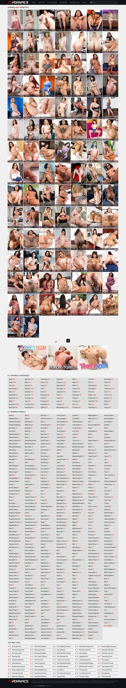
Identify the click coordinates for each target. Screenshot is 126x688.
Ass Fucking (13, 388)
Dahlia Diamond (30, 600)
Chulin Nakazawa (31, 560)
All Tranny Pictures (107, 663)
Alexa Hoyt (13, 450)
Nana (74, 578)
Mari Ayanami (77, 472)
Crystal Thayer (30, 588)
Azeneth (12, 600)
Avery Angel (14, 591)
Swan (107, 443)
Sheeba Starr (93, 616)
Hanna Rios (45, 550)
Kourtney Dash (62, 560)
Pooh (90, 522)
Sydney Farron (109, 447)
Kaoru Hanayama (63, 478)
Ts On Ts (108, 395)
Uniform (108, 398)
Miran (75, 553)
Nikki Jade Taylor (78, 635)
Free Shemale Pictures (64, 673)
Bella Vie (28, 431)
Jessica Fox (61, 437)
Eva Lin (44, 478)
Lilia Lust (60, 613)
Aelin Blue (13, 428)
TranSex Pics (61, 676)
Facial (44, 385)
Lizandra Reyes (77, 421)
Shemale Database (40, 646)
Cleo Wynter (29, 575)
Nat (74, 597)
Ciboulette (29, 563)
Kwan (59, 566)
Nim (90, 421)
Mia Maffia (76, 513)
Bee (11, 638)
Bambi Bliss (13, 629)
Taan (106, 453)
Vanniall (107, 531)
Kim (58, 535)
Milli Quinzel (76, 531)
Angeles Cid (14, 516)
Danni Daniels (30, 613)
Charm (27, 535)
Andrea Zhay (13, 509)
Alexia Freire (13, 456)
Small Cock (93, 398)
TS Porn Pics (41, 686)
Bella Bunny (29, 425)
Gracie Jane (45, 535)
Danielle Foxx (30, 610)
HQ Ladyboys (83, 653)
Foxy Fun (44, 503)
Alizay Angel (14, 472)
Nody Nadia (92, 431)
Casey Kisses (30, 519)
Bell (27, 415)
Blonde (28, 385)
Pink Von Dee (93, 506)
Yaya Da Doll (108, 594)
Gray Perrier (45, 538)
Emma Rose (45, 450)
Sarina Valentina (94, 588)
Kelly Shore (61, 513)
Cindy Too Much (30, 569)
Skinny (92, 395)
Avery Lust (13, 594)
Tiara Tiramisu (109, 475)
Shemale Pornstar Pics (86, 646)
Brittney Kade (30, 465)
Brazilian (29, 392)
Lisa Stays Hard (62, 638)
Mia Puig (75, 516)
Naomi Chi (76, 591)
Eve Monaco (45, 487)
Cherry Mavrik (30, 547)
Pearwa (91, 494)
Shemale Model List (40, 670)
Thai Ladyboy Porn (107, 666)
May (74, 491)
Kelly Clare (61, 509)
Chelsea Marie (30, 538)
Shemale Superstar (18, 650)
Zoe (106, 616)
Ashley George (15, 557)
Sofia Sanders (109, 418)
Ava (11, 585)
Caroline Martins (30, 506)
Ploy (90, 516)
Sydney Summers (110, 450)
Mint (74, 544)
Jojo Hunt (60, 456)
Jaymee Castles (46, 635)
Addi (11, 415)
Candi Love (29, 491)
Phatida (91, 500)
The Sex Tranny (84, 676)
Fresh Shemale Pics (40, 676)
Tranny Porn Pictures (63, 660)
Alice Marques (14, 465)
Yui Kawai (108, 604)
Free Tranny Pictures (40, 656)
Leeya (59, 588)
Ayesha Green (14, 597)
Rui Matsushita (93, 553)
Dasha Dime (29, 626)
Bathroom (13, 398)
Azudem (12, 604)
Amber (12, 484)
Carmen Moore (31, 503)
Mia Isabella (77, 509)
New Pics (41, 2)
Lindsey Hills (61, 632)
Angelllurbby (14, 525)
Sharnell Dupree (93, 613)
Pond (90, 519)
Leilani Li (60, 591)
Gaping (44, 407)
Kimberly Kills (62, 547)
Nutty (91, 447)
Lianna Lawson (62, 607)
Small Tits (93, 401)
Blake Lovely (29, 453)
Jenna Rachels (62, 421)
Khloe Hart (61, 528)
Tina (106, 487)
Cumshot (29, 404)
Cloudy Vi (28, 578)
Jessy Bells (61, 443)
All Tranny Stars (17, 653)
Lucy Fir (75, 434)
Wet (106, 404)
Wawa (107, 566)
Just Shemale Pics (85, 660)
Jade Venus (45, 610)
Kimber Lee (61, 544)
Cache (28, 481)
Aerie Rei (12, 431)
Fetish (43, 392)
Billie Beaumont (30, 443)
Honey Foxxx (45, 578)
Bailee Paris (13, 610)
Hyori (43, 582)
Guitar (43, 544)
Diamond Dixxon (31, 632)
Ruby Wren (92, 550)
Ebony (44, 382)
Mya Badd (76, 566)
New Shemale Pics (85, 650)
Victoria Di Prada (110, 547)
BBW (12, 401)
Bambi (12, 626)
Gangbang (45, 404)
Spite (106, 428)
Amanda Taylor (14, 481)
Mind (74, 538)
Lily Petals (60, 629)
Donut (43, 421)
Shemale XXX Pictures (64, 653)
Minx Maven (76, 547)
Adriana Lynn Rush (15, 421)
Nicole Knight (77, 626)
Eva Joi (44, 475)
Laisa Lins (60, 572)
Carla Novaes (30, 500)
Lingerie (60, 404)
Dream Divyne (46, 425)
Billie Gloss (29, 447)
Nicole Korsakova (78, 629)
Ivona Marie (45, 591)
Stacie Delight (109, 431)
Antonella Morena (15, 541)
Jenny (59, 428)
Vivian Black (108, 560)
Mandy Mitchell (78, 456)
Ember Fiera (45, 440)
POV (91, 382)
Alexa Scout (13, 453)
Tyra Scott (108, 506)
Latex (59, 395)
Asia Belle (13, 560)
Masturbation (62, 407)
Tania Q (108, 456)
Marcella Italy (77, 465)
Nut (90, 443)
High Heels (61, 385)
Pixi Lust (91, 513)
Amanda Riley (14, 478)
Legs (59, 401)
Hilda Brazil (45, 563)
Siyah (90, 629)
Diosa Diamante (30, 638)
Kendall (60, 516)
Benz (27, 437)
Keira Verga (61, 506)
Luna (74, 437)
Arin (11, 550)
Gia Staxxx (45, 509)
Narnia (75, 594)
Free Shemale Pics (85, 673)
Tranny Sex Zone (107, 656)
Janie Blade (45, 622)
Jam (43, 613)
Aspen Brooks (14, 563)
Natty (75, 619)
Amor (11, 497)
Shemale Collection (18, 676)
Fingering (45, 395)
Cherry (28, 541)
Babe (12, 392)
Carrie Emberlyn (30, 509)
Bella (27, 418)
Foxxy (44, 500)
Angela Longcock (15, 513)
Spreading (92, 407)
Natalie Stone (77, 613)
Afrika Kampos (14, 434)
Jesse (60, 434)
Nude (75, 382)
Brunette (29, 395)
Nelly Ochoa (77, 622)
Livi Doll (75, 415)
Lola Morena (77, 425)
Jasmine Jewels (47, 629)
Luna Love (76, 440)
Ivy (42, 597)
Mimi (74, 535)
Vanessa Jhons (109, 522)
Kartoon (60, 487)
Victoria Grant (109, 550)
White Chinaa (109, 572)
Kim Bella (60, 538)
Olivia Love (92, 453)
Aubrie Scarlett (14, 578)
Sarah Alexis (93, 582)
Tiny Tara (108, 491)
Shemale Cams (75, 2)
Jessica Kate (61, 440)
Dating (84, 2)
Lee (59, 585)
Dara (27, 622)
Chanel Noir (29, 528)
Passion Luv (92, 475)
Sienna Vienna (93, 622)
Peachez (92, 491)
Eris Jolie (44, 465)
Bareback (13, 395)
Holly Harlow (45, 566)
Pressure (91, 531)
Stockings (108, 379)
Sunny (106, 434)
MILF (74, 379)
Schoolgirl (92, 388)
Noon (90, 437)
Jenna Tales (61, 425)
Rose (90, 547)
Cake (27, 487)
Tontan (107, 494)
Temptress (108, 465)
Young (107, 407)
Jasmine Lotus (46, 632)
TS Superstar (83, 670)
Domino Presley (46, 418)
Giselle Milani (45, 525)
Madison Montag (78, 447)
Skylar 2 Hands (93, 632)
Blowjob (29, 388)
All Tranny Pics (16, 646)
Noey (90, 434)
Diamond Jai (29, 635)
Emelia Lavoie (45, 443)
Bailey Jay (13, 616)
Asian (12, 382)
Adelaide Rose (14, 418)
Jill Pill (59, 450)
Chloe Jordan (30, 550)
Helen (43, 560)
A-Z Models (63, 2)
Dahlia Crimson (30, 597)
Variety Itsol (108, 535)
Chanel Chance (30, 525)
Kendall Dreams (62, 519)
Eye (43, 494)
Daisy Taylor (29, 604)
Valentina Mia (109, 513)
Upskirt (107, 401)
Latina (60, 398)
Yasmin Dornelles (110, 588)
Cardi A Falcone (30, 497)
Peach (91, 487)
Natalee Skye (77, 600)
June (59, 462)
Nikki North (76, 638)
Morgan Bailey (78, 560)
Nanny (75, 585)
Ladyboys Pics (83, 656)
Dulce (43, 431)
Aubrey (12, 569)
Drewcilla (44, 428)
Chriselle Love (30, 553)
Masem (75, 487)
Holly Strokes (46, 572)
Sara (90, 578)
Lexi (59, 604)
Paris (90, 469)
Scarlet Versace (93, 600)
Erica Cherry (45, 456)
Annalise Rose (14, 538)
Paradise (92, 465)
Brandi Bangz (30, 459)
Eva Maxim (45, 481)
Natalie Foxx (77, 607)
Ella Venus (45, 437)
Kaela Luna (61, 469)
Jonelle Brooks (62, 459)
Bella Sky (28, 428)
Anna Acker (13, 531)
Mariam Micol (77, 478)
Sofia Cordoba (109, 415)
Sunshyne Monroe (110, 440)
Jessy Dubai (61, 447)
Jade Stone (45, 607)
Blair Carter (29, 450)
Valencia (107, 509)
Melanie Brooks (78, 500)
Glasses (60, 379)
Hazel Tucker (45, 557)
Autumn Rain (14, 582)
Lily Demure (61, 626)
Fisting (44, 398)
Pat (90, 478)
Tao (106, 459)
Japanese (61, 392)
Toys (107, 392)
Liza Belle (75, 418)
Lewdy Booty (61, 600)
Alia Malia (13, 459)
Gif (42, 513)
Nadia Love (76, 572)
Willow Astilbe (109, 575)
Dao (27, 619)
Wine (106, 578)
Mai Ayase (76, 450)
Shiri (90, 619)
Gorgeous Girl (46, 528)
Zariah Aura (108, 613)
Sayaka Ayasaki (93, 597)
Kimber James (62, 541)
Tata (106, 462)
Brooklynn (29, 472)
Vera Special (108, 544)
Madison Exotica (78, 443)
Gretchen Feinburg (47, 541)
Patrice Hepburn (94, 481)
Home (34, 2)
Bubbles (28, 478)
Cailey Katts (29, 484)
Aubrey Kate (14, 572)
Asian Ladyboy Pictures (109, 646)
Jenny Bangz (62, 431)
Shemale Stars (16, 663)
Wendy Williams (110, 569)
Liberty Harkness (63, 610)
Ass (12, 385)
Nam (74, 575)
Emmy (44, 453)
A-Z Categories (52, 2)
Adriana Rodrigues (15, 425)
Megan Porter (77, 494)
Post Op (91, 379)
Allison (12, 475)
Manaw (75, 453)
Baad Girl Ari (14, 607)
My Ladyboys (106, 673)
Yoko (106, 600)
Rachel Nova (93, 544)
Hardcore (61, 382)
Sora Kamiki (108, 421)
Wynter (107, 585)
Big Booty (13, 404)
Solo (91, 404)
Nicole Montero (78, 632)
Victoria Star (108, 553)
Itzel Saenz (45, 588)
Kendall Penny (62, 522)
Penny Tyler (93, 497)
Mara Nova (76, 462)
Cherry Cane (29, 544)
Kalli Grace (61, 472)
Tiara (106, 472)
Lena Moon (61, 597)
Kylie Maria (61, 569)
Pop (90, 525)
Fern (43, 497)
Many (75, 459)
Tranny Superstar (39, 663)
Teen (107, 385)
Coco (27, 582)
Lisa (59, 635)
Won (106, 582)
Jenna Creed (61, 415)
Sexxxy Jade (93, 610)
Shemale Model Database (65, 663)
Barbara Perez (14, 635)
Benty (27, 434)
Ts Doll (106, 503)
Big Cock (13, 407)
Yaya (106, 591)
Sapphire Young (94, 575)
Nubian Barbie (93, 440)
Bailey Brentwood (15, 613)
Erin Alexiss (45, 462)
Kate (59, 494)
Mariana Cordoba (79, 481)
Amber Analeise (14, 491)
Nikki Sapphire (93, 415)
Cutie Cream (29, 591)
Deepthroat (29, 407)
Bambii (11, 632)
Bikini (28, 382)
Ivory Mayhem (46, 594)
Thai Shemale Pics (107, 653)
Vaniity (107, 525)
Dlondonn (45, 415)
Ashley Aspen (14, 553)
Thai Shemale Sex (62, 656)
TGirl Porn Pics (38, 660)
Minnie (75, 541)
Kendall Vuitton (62, 525)
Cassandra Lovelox (31, 522)
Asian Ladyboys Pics (18, 670)
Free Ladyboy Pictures (63, 646)
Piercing (76, 401)
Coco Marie (29, 585)
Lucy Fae (75, 431)
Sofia (90, 638)
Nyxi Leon (92, 450)
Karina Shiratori (62, 481)
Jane (43, 616)
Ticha (106, 478)
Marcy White (76, 469)
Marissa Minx (77, 484)
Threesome (109, 388)
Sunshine (107, 437)
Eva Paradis (45, 484)
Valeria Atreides (110, 519)
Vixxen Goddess (110, 563)
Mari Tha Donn (77, 475)
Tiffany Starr (109, 484)
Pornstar (76, 407)
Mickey (75, 519)
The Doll (107, 469)
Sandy (91, 569)
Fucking (45, 401)
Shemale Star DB (17, 673)
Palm (90, 459)
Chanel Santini (30, 531)
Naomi (75, 588)
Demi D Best (29, 629)
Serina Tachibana (94, 607)
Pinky (91, 509)
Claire (27, 572)
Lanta (59, 575)
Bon (27, 456)
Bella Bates (29, 421)
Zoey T (107, 622)
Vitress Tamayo (110, 557)
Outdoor (76, 388)
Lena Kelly (61, 594)
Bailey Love (13, 619)
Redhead (92, 385)
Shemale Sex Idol (39, 650)
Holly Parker (45, 569)
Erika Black (45, 459)
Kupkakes (60, 563)
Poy (90, 528)
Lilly (58, 619)
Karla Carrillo (62, 484)
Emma (44, 447)
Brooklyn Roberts (31, 469)
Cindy (27, 566)
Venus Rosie (108, 541)
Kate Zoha (61, 497)
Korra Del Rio (61, 557)
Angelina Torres (15, 522)
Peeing (75, 398)
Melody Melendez (78, 503)
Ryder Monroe (93, 557)
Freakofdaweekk (47, 506)
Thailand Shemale (17, 660)
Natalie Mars (77, 610)
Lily (58, 622)
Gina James (45, 519)
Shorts (91, 392)
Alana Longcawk (15, 440)
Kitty (59, 553)
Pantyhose (76, 395)
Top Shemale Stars (40, 673)
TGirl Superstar (106, 676)
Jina (58, 453)
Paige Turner (93, 456)
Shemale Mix (16, 656)
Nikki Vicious (93, 418)
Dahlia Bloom (30, 594)
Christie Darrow (30, 557)
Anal (12, 379)
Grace (43, 531)
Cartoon (28, 516)
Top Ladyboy (106, 660)
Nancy (75, 582)
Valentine (108, 516)
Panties (76, 392)
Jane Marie (45, 619)
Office (75, 385)
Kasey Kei (60, 491)
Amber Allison (14, 487)
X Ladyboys (60, 670)
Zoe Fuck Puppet (110, 619)
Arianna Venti (14, 544)
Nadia (75, 569)
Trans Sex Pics (38, 666)
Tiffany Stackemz (110, 481)
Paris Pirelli (92, 472)
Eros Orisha (45, 469)
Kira (58, 550)
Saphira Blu (92, 572)
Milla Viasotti (77, 528)
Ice (42, 585)
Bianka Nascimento (32, 440)
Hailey (43, 547)
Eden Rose (45, 434)
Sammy (91, 563)
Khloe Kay (60, 531)
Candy (28, 494)
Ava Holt (12, 588)
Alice (11, 462)
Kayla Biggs (61, 500)
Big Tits (29, 379)
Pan (90, 462)
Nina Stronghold (94, 425)
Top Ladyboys (61, 650)
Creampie (29, 398)
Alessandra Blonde (16, 447)
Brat (27, 462)
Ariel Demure (14, 547)
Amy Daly (13, 503)
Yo (106, 597)
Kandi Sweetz (62, 475)
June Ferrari (61, 465)
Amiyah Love (14, 494)
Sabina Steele (93, 560)
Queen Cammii (93, 538)
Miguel (75, 522)
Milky (74, 525)
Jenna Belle (45, 638)
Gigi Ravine (45, 516)
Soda (90, 635)
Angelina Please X (15, 519)
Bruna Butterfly (30, 475)
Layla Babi (61, 578)
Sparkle (107, 425)
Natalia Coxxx (77, 604)
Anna (11, 528)
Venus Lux (108, 538)
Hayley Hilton (46, 553)
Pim (90, 503)
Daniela (28, 607)
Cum (28, 401)
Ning (90, 428)
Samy (90, 566)
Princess (91, 535)
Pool (75, 404)
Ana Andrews (14, 506)
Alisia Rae (13, 469)
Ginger (43, 522)
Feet (43, 388)
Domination (45, 379)
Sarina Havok (93, 585)
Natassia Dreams (79, 616)
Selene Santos (93, 604)
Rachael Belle (93, 541)
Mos (74, 563)
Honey (44, 575)
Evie (42, 491)
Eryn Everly (45, 472)
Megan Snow (77, 497)
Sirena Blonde (93, 626)
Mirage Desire (77, 550)
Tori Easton (108, 497)
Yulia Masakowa (109, 607)
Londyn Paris (77, 428)
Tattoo (107, 382)
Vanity (106, 528)
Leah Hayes (61, 582)
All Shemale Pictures (18, 666)
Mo (74, 557)
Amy (11, 500)
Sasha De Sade (94, 591)
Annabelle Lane (15, 535)
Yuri (106, 610)
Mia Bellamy (77, 506)
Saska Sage (92, 594)
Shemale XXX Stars (108, 650)
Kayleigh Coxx (62, 503)
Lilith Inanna (61, 616)
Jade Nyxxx (45, 604)
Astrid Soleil (13, 566)
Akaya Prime (14, 437)
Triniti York (108, 500)
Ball (11, 622)
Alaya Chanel (13, 443)
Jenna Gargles (62, 418)
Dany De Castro (30, 616)
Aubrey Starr (14, 575)
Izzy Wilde (45, 600)
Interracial (61, 388)
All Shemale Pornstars (86, 666)
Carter (27, 513)
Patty (91, 484)
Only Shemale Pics (62, 666)
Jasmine (44, 626)
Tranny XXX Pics (107, 670)
